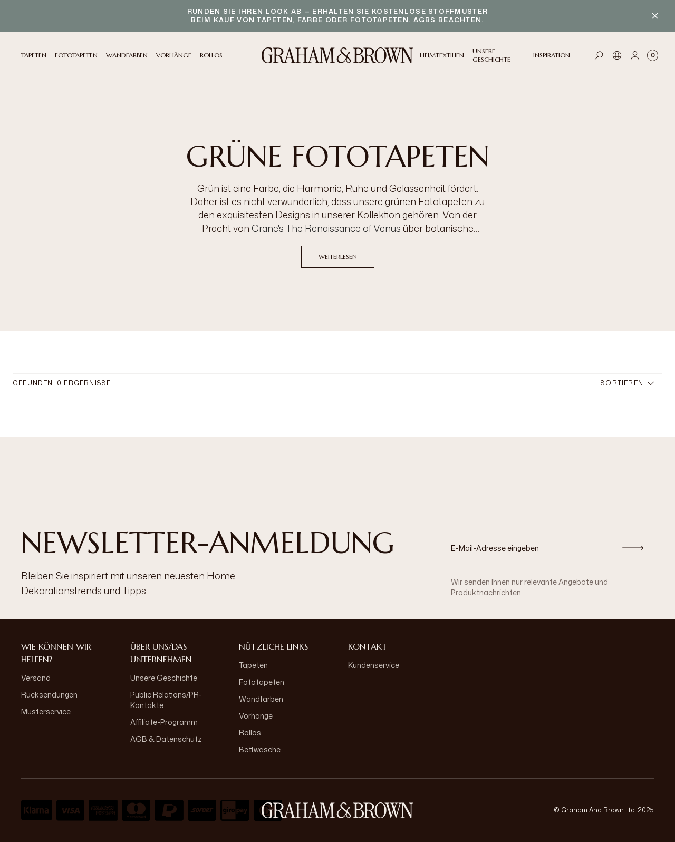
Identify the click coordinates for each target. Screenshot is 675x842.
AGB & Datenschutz (166, 739)
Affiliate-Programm (164, 722)
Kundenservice (373, 665)
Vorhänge (256, 716)
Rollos (250, 733)
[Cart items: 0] (652, 55)
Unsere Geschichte (163, 678)
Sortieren (627, 383)
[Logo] (337, 55)
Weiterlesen (338, 256)
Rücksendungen (49, 695)
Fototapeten (261, 682)
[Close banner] (655, 15)
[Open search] (599, 55)
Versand (36, 678)
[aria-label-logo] (337, 810)
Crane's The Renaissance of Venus (326, 228)
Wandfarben (261, 699)
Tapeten (253, 665)
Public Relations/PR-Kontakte (166, 700)
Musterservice (46, 711)
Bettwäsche (260, 749)
